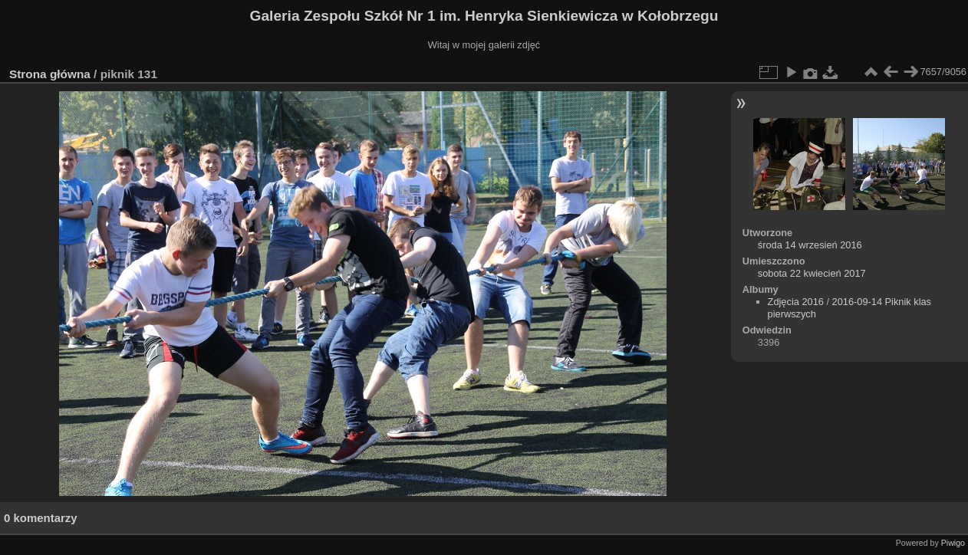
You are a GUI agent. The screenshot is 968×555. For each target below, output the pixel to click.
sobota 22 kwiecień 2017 (812, 273)
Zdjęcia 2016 (796, 301)
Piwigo (953, 542)
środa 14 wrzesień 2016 (810, 245)
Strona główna (50, 73)
